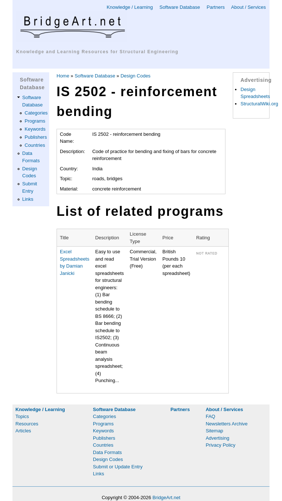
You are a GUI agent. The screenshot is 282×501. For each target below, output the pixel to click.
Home (63, 76)
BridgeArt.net (166, 497)
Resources (26, 423)
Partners (216, 7)
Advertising (217, 438)
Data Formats (107, 452)
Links (27, 199)
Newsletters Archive (226, 423)
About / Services (248, 7)
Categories (36, 113)
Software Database (179, 7)
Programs (35, 121)
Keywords (35, 129)
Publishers (36, 137)
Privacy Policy (220, 445)
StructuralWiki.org (259, 103)
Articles (23, 430)
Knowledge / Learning (129, 7)
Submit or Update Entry (117, 466)
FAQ (210, 416)
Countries (35, 145)
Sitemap (214, 430)
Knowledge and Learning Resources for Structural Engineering (97, 51)
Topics (22, 416)
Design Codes (135, 76)
